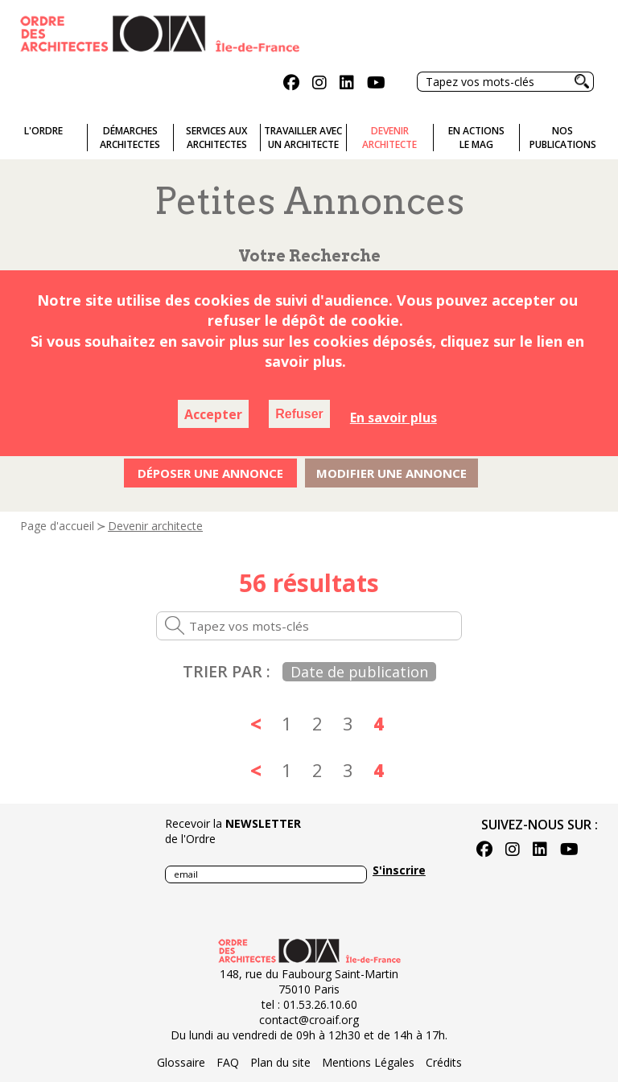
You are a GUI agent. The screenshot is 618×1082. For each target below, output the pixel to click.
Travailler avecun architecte (303, 137)
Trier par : (226, 671)
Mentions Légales (368, 1062)
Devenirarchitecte (389, 137)
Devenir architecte (155, 525)
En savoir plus (393, 417)
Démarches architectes (130, 137)
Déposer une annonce (210, 473)
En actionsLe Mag (476, 137)
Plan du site (280, 1062)
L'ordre (43, 131)
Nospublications (562, 137)
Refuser (299, 414)
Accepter (213, 414)
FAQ (227, 1062)
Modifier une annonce (391, 473)
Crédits (444, 1062)
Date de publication (359, 671)
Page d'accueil (57, 525)
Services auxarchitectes (216, 137)
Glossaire (181, 1062)
